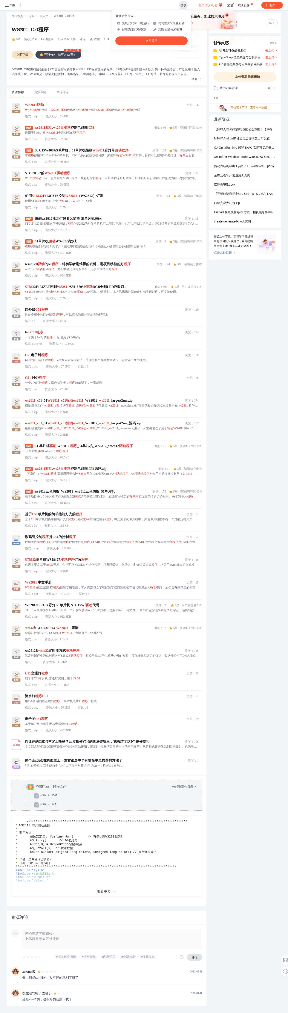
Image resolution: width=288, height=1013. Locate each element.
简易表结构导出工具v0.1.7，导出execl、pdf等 (244, 166)
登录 (183, 5)
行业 (31, 16)
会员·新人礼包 (210, 5)
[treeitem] (110, 796)
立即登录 (152, 40)
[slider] (32, 957)
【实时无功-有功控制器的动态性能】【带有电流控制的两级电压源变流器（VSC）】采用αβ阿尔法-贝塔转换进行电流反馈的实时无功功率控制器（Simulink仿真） (245, 129)
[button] (196, 79)
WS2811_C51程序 (30, 30)
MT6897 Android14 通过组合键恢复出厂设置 (242, 138)
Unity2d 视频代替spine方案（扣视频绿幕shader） (245, 212)
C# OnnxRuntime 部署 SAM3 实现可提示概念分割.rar (245, 148)
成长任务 (246, 4)
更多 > (273, 43)
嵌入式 (44, 16)
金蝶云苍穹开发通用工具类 (232, 175)
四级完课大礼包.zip (227, 203)
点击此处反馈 (224, 252)
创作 (272, 5)
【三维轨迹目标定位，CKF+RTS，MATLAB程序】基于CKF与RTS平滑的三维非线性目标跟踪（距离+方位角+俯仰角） (245, 194)
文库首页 (17, 16)
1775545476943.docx (224, 184)
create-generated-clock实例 (232, 221)
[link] (17, 16)
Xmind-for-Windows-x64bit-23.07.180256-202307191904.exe (245, 157)
